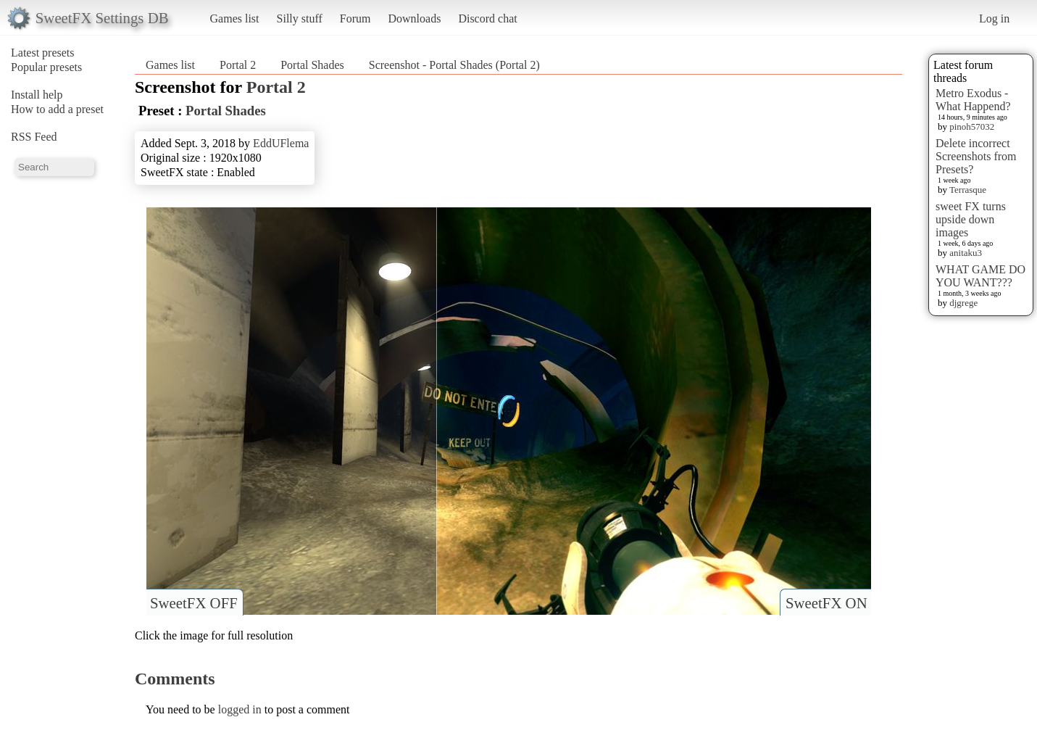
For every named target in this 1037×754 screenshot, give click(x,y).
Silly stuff (299, 18)
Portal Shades (312, 65)
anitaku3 (965, 252)
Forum (355, 18)
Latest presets (43, 52)
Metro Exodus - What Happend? (973, 99)
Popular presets (46, 67)
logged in (240, 709)
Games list (234, 18)
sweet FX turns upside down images (971, 219)
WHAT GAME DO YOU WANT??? (980, 276)
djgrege (963, 302)
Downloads (414, 18)
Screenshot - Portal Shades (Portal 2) (454, 65)
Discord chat (487, 18)
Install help (37, 94)
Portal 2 (238, 65)
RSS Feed (34, 136)
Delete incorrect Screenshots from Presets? (976, 156)
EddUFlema (281, 143)
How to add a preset (57, 109)
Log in (994, 18)
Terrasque (967, 189)
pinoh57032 (971, 126)
